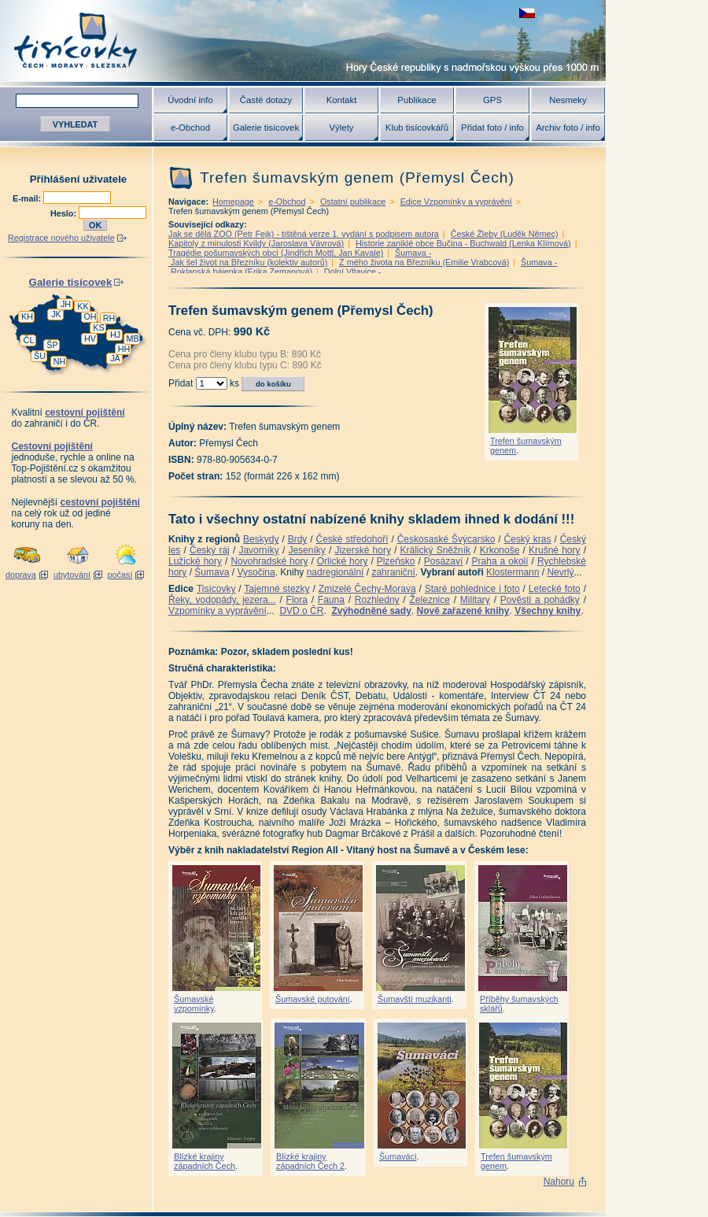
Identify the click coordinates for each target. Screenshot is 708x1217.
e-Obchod (190, 127)
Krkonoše (500, 550)
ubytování (71, 574)
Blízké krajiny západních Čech (204, 1161)
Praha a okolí (500, 561)
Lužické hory (195, 561)
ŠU (40, 356)
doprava (21, 574)
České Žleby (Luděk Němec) (505, 234)
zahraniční (393, 572)
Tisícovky (216, 588)
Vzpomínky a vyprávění (217, 610)
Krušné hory (555, 550)
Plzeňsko (396, 561)
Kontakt (341, 100)
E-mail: (28, 198)
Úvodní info (190, 100)
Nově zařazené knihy (462, 610)
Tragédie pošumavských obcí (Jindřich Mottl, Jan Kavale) (275, 252)
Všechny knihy (547, 610)
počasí (120, 574)
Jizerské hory (362, 550)
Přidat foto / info (492, 127)
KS (98, 327)
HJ (115, 334)
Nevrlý (560, 572)
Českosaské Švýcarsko (446, 539)
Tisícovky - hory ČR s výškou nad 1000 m (303, 40)
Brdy (298, 539)
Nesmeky (567, 100)
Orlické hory (342, 561)
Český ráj (210, 550)
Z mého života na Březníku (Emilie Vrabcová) (424, 262)
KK (82, 306)
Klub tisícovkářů (416, 127)
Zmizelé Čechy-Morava (367, 588)
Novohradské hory (269, 561)
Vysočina (256, 572)
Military (475, 599)
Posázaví (443, 561)
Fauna (331, 599)
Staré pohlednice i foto (472, 588)
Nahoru (559, 1181)
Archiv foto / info (568, 127)
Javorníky (258, 550)
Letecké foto (555, 588)
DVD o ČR (301, 610)
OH (89, 316)
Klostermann (512, 572)
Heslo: (64, 213)
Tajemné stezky (276, 588)
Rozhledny (377, 599)
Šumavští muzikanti (415, 999)
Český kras (527, 539)
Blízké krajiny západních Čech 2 (310, 1161)
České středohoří (352, 539)
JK (56, 314)
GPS (492, 100)
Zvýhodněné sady (371, 610)
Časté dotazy (266, 100)
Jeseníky (306, 550)
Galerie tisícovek (266, 127)
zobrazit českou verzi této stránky (527, 13)
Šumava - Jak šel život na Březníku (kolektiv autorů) (299, 257)
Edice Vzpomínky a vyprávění (456, 201)
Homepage (233, 201)
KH (27, 316)
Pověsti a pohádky (540, 599)
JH (66, 304)
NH (59, 361)
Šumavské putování (312, 999)
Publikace (416, 100)
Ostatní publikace (352, 201)
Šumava (211, 572)
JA (115, 358)
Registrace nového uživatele (61, 237)
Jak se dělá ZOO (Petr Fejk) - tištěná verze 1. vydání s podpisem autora (303, 234)
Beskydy (260, 539)
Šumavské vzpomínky (194, 1003)
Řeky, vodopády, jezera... (222, 599)
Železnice (430, 599)
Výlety (341, 127)
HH (124, 348)
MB (132, 338)
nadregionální (335, 572)
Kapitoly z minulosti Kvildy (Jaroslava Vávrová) (256, 243)
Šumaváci (397, 1156)
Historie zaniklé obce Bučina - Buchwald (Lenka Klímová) (463, 243)
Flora (297, 599)
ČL (29, 340)
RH (109, 318)
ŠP (51, 345)
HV (90, 338)
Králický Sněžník (435, 550)
